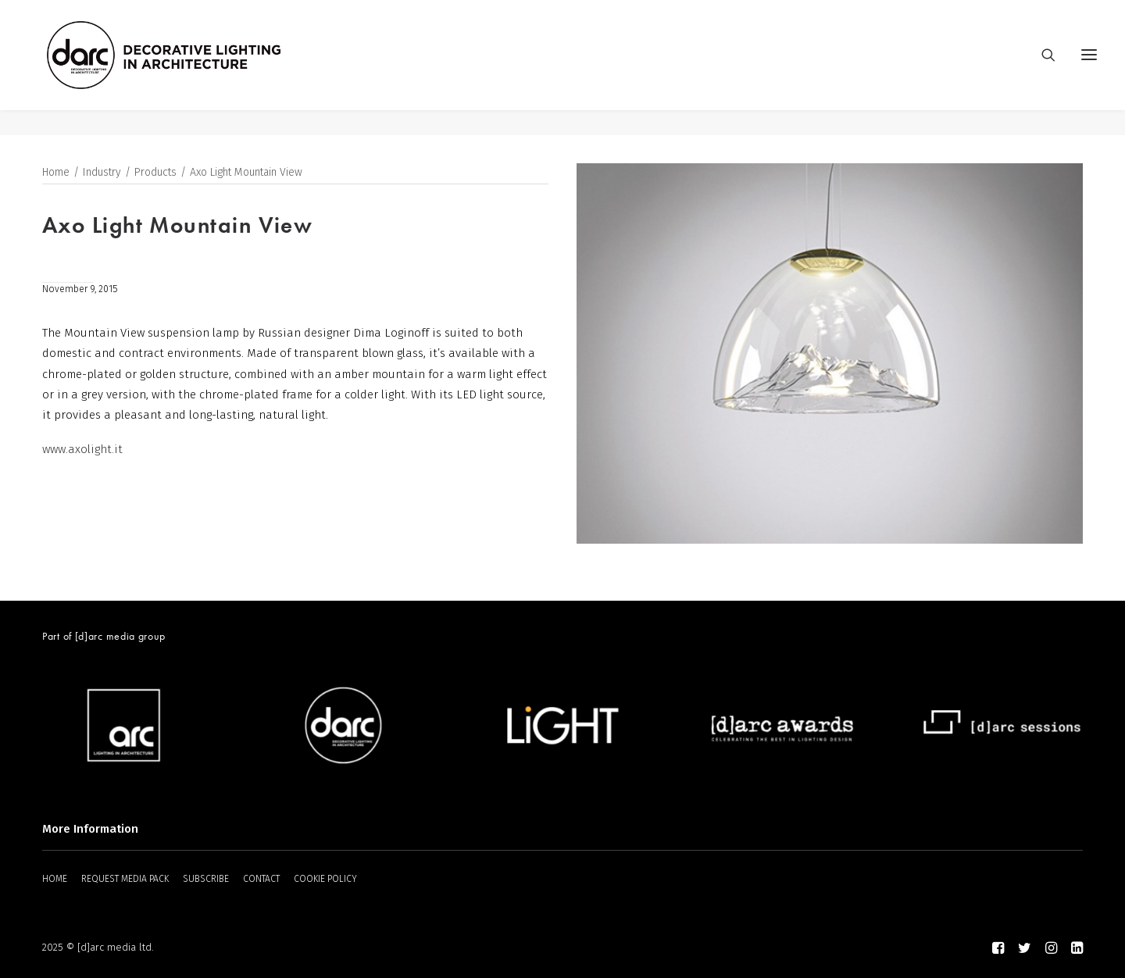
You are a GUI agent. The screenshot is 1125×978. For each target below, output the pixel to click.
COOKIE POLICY (325, 878)
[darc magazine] (190, 68)
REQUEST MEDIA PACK (125, 878)
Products (155, 173)
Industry (102, 173)
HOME (54, 878)
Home (56, 173)
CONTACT (261, 878)
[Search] (1041, 68)
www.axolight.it (82, 450)
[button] (1089, 68)
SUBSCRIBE (206, 878)
